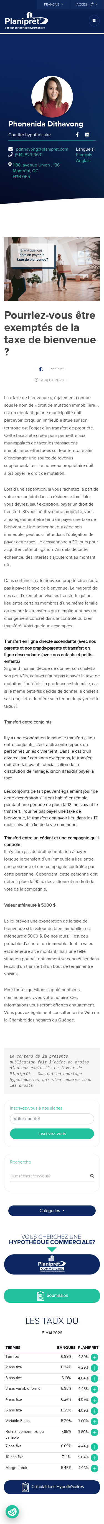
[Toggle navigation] (94, 20)
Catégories (50, 1211)
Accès (85, 4)
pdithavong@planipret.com (42, 149)
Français (52, 4)
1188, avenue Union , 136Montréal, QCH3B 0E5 (36, 171)
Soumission (52, 1296)
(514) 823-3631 (28, 155)
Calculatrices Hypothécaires (52, 1487)
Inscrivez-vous (52, 1134)
